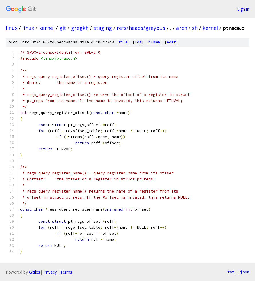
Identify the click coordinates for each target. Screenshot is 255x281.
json (244, 271)
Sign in (243, 9)
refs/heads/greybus (141, 27)
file (123, 42)
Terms (66, 272)
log (138, 42)
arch (181, 27)
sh (195, 27)
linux (11, 27)
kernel (46, 27)
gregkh (80, 27)
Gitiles (34, 272)
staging (102, 27)
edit (171, 42)
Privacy (50, 272)
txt (230, 271)
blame (154, 42)
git (62, 27)
